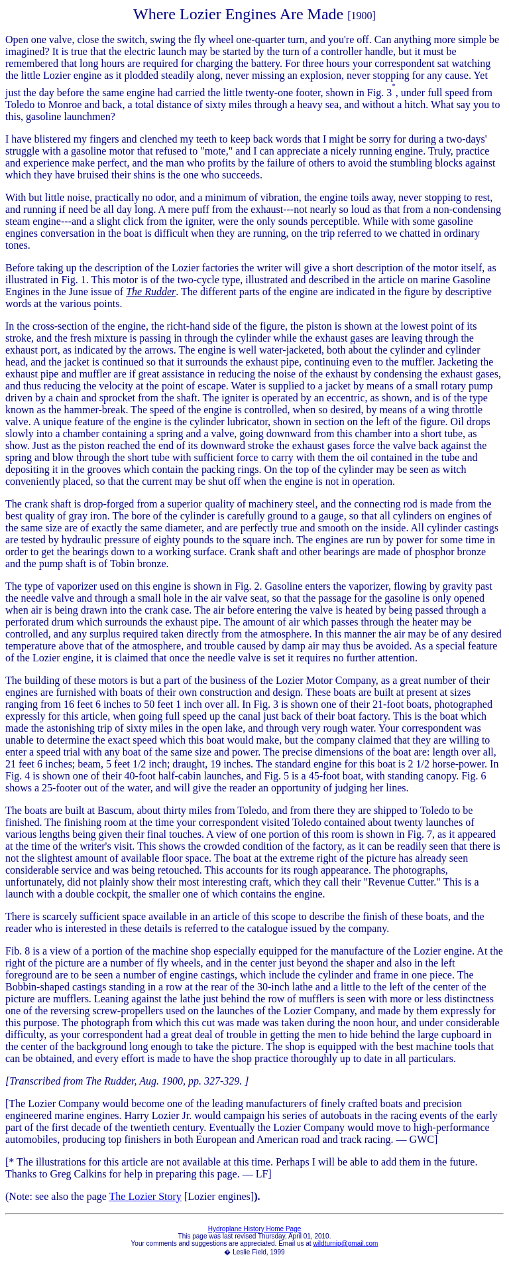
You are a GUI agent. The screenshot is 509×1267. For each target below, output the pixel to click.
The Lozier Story (145, 1196)
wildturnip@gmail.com (345, 1243)
